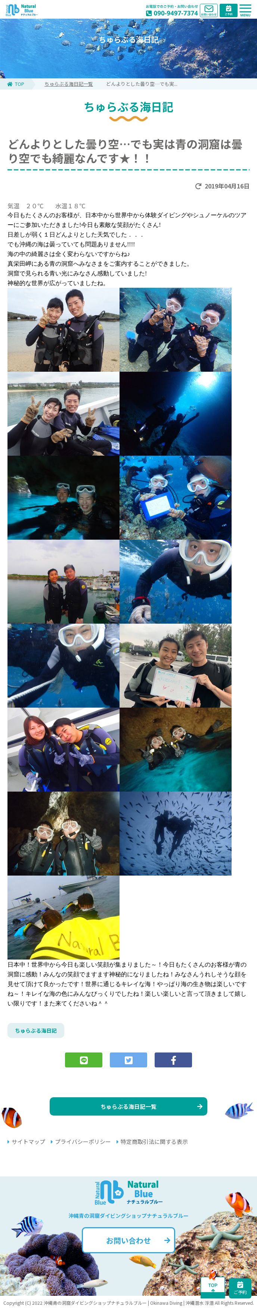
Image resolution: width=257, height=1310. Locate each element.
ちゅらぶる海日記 (36, 1030)
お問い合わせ (138, 1240)
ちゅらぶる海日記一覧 (68, 83)
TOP (15, 83)
